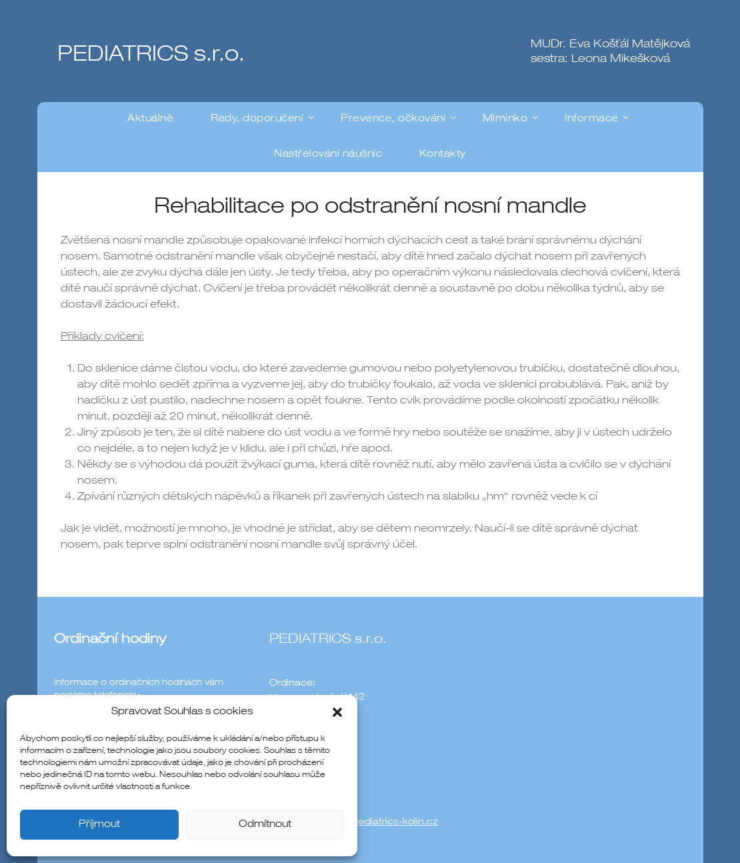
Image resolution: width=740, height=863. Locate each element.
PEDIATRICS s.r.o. (151, 56)
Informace (592, 119)
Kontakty (442, 154)
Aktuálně (150, 119)
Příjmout (99, 825)
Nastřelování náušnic (328, 154)
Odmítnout (265, 825)
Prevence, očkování (393, 119)
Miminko (505, 119)
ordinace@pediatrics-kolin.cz (371, 822)
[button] (337, 712)
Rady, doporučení (257, 119)
